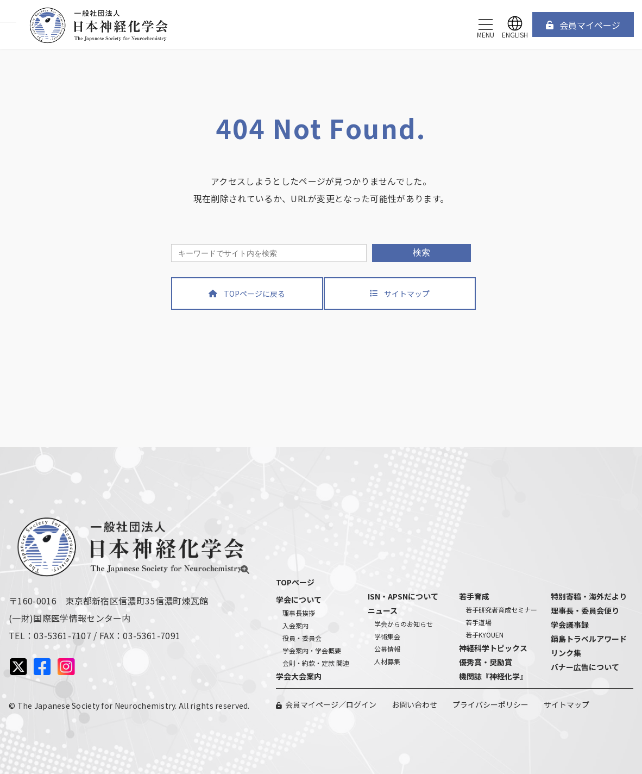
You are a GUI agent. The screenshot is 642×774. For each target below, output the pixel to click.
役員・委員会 (302, 637)
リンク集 (566, 652)
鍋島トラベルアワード (589, 638)
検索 (421, 252)
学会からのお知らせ (403, 623)
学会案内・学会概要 (311, 650)
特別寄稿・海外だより (589, 596)
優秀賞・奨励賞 (485, 662)
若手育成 (474, 596)
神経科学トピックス (493, 647)
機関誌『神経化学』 (493, 676)
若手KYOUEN (484, 634)
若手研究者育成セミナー (501, 609)
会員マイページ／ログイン (330, 704)
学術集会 (387, 636)
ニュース (383, 610)
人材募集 (387, 661)
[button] (583, 24)
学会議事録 (570, 624)
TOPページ (295, 582)
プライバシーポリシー (490, 704)
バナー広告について (585, 666)
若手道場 (478, 622)
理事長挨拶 (298, 612)
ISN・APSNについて (403, 596)
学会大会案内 (299, 676)
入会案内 (295, 625)
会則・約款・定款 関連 (315, 662)
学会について (299, 599)
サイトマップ (566, 704)
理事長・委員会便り (585, 610)
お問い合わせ (414, 704)
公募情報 (387, 648)
